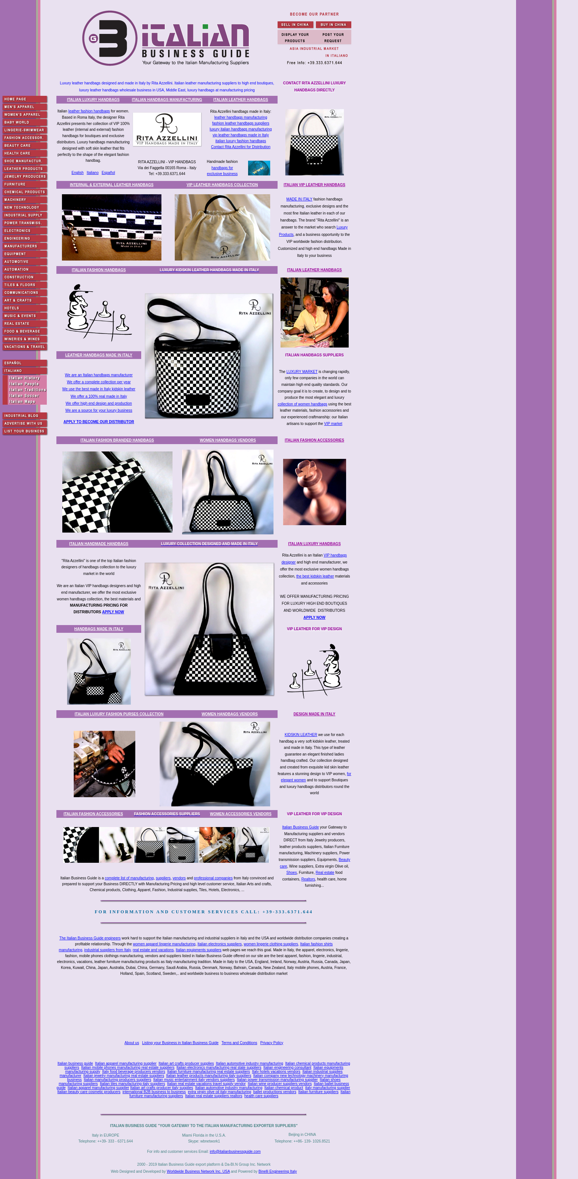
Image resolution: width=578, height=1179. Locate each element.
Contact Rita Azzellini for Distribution (240, 147)
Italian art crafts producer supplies (186, 1063)
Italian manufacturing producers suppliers (117, 1080)
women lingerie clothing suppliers (271, 944)
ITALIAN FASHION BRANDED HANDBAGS (117, 440)
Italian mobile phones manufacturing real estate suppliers (127, 1067)
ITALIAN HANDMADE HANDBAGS (98, 544)
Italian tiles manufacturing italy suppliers (132, 1084)
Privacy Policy (271, 1043)
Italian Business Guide (300, 827)
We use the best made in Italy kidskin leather (98, 389)
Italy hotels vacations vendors (276, 1072)
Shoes (291, 873)
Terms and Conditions (239, 1043)
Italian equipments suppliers (199, 950)
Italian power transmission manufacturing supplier (277, 1080)
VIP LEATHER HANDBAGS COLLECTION (222, 185)
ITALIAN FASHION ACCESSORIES (314, 440)
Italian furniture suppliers (318, 1092)
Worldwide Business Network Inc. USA (198, 1171)
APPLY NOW (113, 612)
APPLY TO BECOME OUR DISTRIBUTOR (98, 422)
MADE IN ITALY (299, 199)
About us (132, 1043)
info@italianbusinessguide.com (235, 1152)
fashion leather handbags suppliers (240, 123)
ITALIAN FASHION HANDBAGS (99, 270)
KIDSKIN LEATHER (301, 735)
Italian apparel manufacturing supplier (126, 1063)
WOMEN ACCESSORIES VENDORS (241, 814)
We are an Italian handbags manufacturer (99, 375)
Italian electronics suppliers (220, 944)
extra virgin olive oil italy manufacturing (219, 1092)
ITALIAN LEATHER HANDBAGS (240, 100)
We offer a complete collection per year (98, 382)
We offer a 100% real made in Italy (98, 396)
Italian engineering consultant (287, 1067)
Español (108, 173)
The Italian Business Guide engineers (90, 938)
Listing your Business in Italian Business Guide (180, 1043)
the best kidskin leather (315, 576)
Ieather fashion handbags (89, 111)
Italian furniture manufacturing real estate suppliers (208, 1072)
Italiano (92, 173)
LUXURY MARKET (301, 372)
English (78, 173)
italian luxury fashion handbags (240, 141)
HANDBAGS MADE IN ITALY (98, 629)
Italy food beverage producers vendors (133, 1072)
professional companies (213, 878)
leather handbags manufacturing (240, 117)
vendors (179, 878)
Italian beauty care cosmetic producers (89, 1092)
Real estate (325, 873)
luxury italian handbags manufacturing (241, 129)
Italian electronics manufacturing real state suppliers (219, 1067)
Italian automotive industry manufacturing (249, 1063)
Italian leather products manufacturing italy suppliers (208, 1076)
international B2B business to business (154, 1092)
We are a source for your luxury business (98, 410)
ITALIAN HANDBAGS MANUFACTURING (167, 100)
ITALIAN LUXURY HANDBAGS (93, 100)
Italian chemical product (283, 1088)
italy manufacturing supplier (327, 1088)
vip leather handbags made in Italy (241, 135)
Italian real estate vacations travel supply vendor (206, 1084)
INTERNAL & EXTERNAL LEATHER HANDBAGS (112, 185)
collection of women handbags (302, 404)
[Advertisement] (205, 1009)
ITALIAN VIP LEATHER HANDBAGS (314, 185)
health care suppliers (261, 1096)
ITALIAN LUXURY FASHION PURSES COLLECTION (119, 714)
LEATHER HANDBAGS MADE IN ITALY (98, 355)
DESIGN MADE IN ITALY (314, 714)
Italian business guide (75, 1063)
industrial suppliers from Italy (107, 950)
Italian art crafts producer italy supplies (161, 1088)
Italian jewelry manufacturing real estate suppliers (123, 1076)
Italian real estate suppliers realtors (213, 1096)
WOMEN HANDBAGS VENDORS (228, 440)
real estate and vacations (153, 950)
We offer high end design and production (99, 403)
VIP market (333, 424)
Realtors (308, 879)
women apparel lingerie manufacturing (164, 944)
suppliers (163, 878)
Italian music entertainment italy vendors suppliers (194, 1080)
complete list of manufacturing (129, 878)
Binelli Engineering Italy (277, 1171)
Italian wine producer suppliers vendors (279, 1084)
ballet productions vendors (274, 1092)
